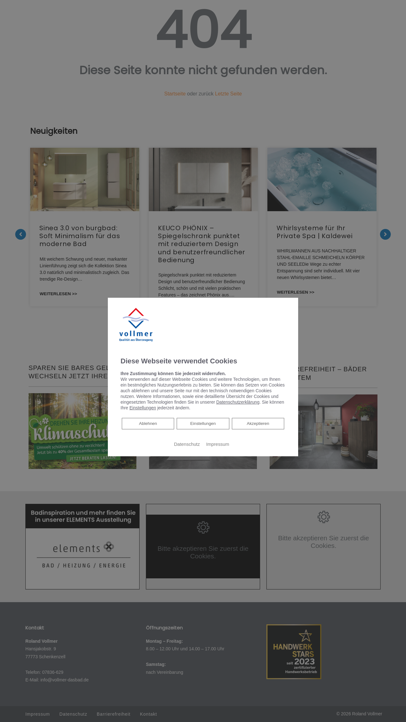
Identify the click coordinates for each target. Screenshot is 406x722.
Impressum (217, 444)
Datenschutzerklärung (237, 402)
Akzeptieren (258, 423)
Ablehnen (147, 423)
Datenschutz (187, 444)
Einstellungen (203, 423)
